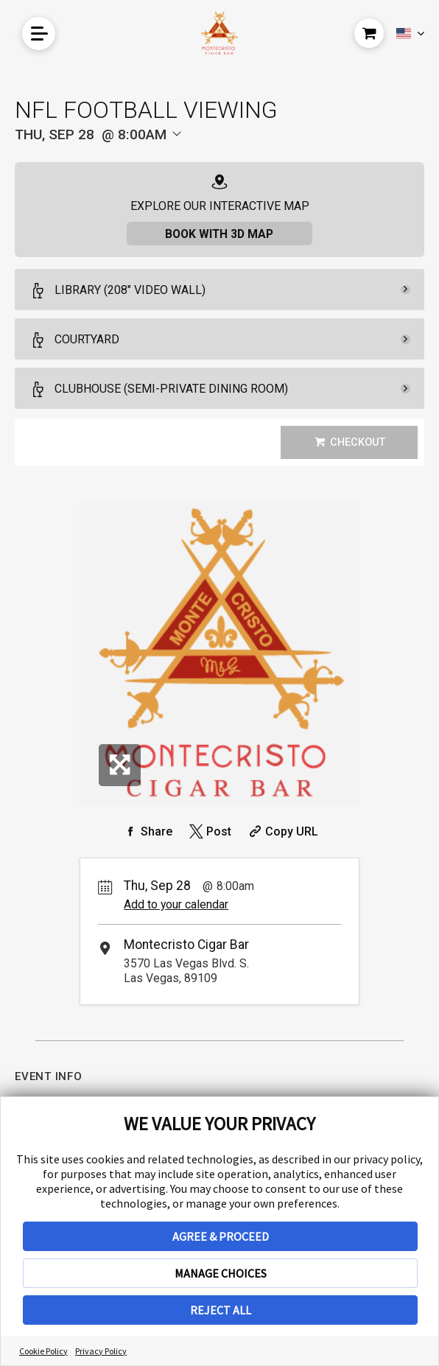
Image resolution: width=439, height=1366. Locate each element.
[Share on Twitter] (208, 831)
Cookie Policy (43, 1350)
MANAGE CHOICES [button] (221, 1273)
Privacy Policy (101, 1350)
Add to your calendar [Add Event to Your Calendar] (176, 905)
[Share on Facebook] (146, 831)
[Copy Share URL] (281, 831)
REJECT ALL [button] (220, 1310)
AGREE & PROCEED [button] (220, 1236)
